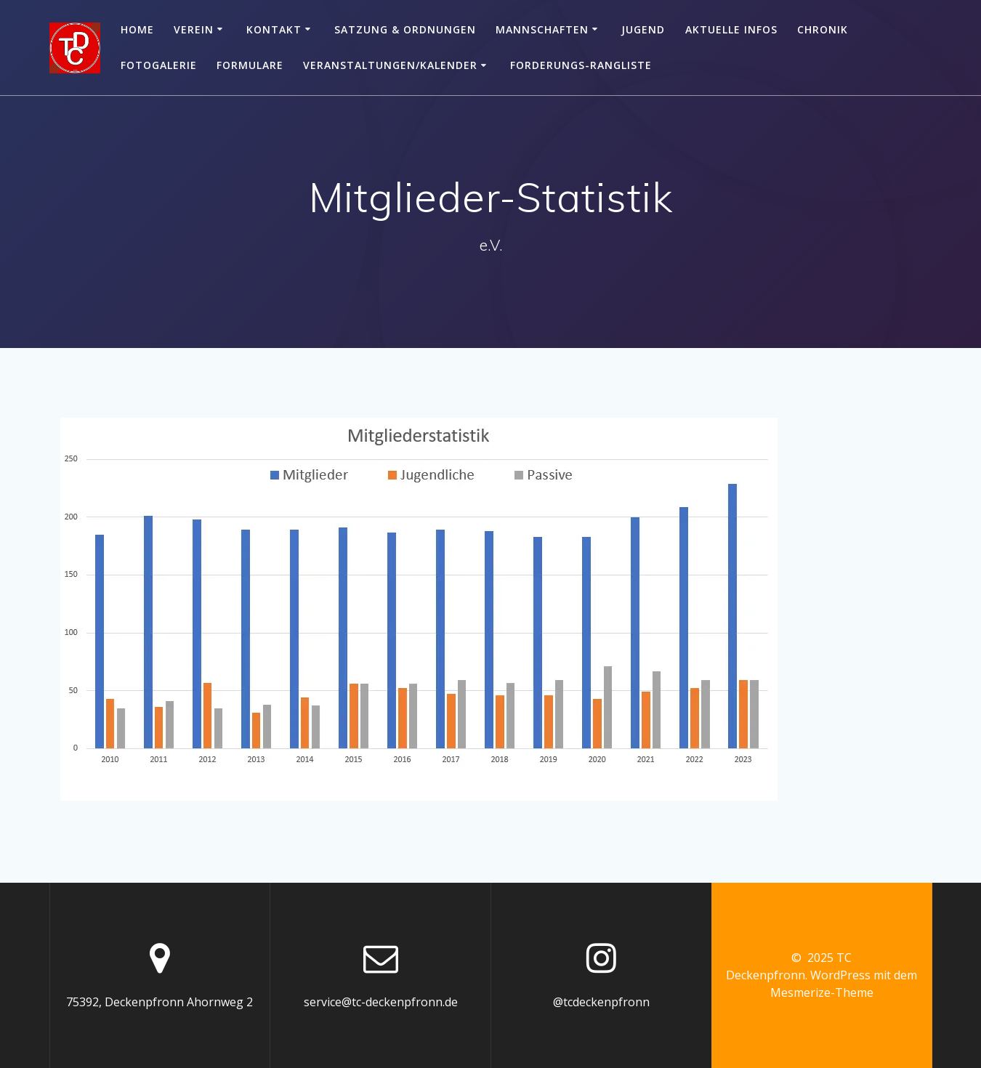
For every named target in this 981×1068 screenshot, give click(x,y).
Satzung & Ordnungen (405, 29)
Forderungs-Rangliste (581, 65)
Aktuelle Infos (731, 29)
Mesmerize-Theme (821, 992)
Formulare (250, 65)
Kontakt (274, 29)
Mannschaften (542, 29)
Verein (194, 29)
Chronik (822, 29)
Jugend (643, 29)
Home (137, 29)
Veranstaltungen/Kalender (390, 65)
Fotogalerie (159, 65)
